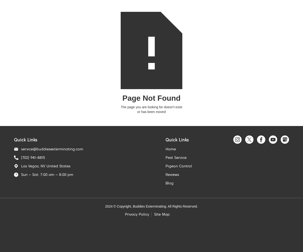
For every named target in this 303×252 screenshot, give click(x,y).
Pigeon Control (178, 166)
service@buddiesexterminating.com (52, 149)
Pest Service (176, 157)
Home (170, 149)
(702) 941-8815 (33, 157)
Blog (169, 183)
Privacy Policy (137, 214)
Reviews (172, 174)
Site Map (162, 214)
